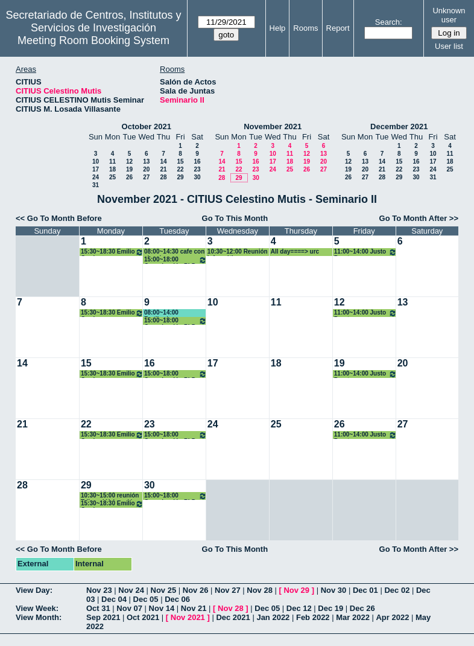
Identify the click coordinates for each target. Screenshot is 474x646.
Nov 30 (334, 590)
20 (146, 169)
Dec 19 (330, 608)
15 (180, 161)
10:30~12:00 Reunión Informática (237, 252)
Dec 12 (299, 608)
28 (163, 177)
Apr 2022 (392, 617)
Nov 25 (164, 590)
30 (197, 177)
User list (449, 46)
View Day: (34, 590)
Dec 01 (365, 590)
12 (129, 161)
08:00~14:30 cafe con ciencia (174, 252)
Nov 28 (260, 590)
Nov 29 (296, 590)
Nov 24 (131, 590)
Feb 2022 (313, 617)
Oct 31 (98, 608)
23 (197, 169)
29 (180, 177)
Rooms (305, 28)
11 (112, 161)
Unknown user (448, 15)
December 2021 (399, 126)
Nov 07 (129, 608)
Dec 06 (177, 599)
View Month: (39, 617)
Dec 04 (114, 599)
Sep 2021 (103, 617)
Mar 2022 (353, 617)
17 (95, 169)
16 (197, 161)
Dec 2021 (233, 617)
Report (338, 28)
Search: (388, 22)
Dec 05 (146, 599)
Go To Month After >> (418, 218)
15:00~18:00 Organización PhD (175, 260)
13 (146, 161)
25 (112, 177)
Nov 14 (162, 608)
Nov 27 (228, 590)
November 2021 (273, 126)
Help (278, 28)
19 (129, 169)
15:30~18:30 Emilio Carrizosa (112, 252)
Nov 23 (99, 590)
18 (112, 169)
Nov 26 (196, 590)
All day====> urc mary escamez (295, 252)
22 (180, 169)
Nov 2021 (188, 617)
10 (95, 161)
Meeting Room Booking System (93, 40)
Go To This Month (235, 218)
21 (163, 169)
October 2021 (146, 126)
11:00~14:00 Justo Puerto (365, 252)
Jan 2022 (272, 617)
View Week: (37, 608)
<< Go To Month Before (59, 218)
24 (95, 177)
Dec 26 (362, 608)
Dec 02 (396, 590)
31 (95, 185)
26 (129, 177)
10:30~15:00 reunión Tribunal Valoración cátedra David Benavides (110, 496)
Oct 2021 (143, 617)
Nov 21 (194, 608)
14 (163, 161)
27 (146, 177)
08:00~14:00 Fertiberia (161, 313)
